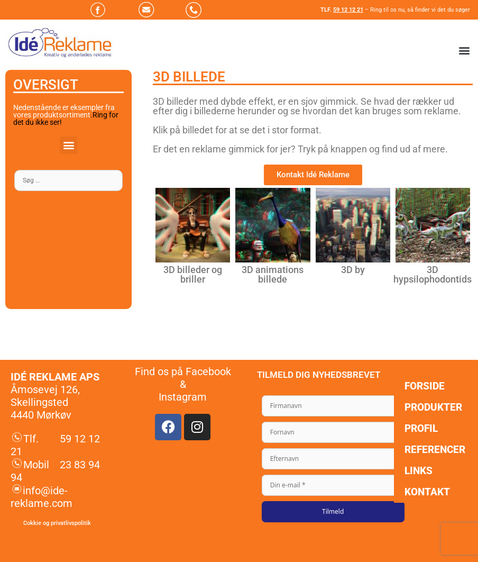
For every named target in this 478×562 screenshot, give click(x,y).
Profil (421, 428)
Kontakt (427, 492)
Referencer (435, 449)
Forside (425, 386)
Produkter (433, 407)
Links (419, 471)
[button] (464, 50)
